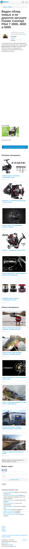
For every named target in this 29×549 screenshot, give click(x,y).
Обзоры (10, 7)
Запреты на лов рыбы (8, 511)
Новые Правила (7, 509)
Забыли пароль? (15, 479)
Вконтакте (6, 543)
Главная (5, 7)
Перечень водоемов (8, 492)
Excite (14, 546)
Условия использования (13, 535)
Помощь (8, 536)
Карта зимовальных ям (9, 512)
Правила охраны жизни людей (11, 514)
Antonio (24, 34)
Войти (4, 484)
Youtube (11, 544)
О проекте (4, 535)
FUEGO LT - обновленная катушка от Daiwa (13, 250)
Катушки (13, 38)
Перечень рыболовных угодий (11, 495)
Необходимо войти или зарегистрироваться (15, 147)
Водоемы (4, 531)
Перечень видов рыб (8, 506)
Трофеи (3, 527)
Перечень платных (8, 500)
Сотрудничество (23, 535)
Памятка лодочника (8, 503)
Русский (24, 540)
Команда (4, 536)
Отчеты (3, 526)
